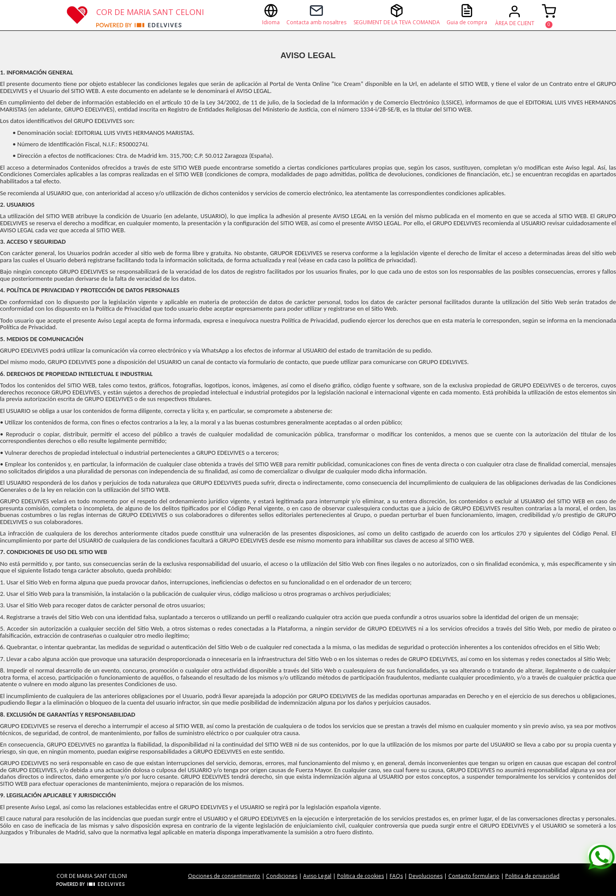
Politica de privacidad (532, 876)
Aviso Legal (317, 876)
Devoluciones (426, 876)
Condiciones (281, 876)
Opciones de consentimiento (224, 876)
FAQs (396, 876)
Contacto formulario (474, 876)
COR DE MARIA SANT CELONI (150, 12)
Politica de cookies (360, 876)
